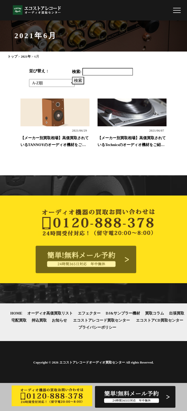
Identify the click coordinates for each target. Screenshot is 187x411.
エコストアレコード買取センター (101, 320)
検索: (76, 71)
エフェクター (89, 313)
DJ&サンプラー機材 (123, 313)
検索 (78, 80)
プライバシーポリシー (97, 327)
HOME (16, 313)
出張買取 (176, 313)
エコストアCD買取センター (159, 320)
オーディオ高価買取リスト (50, 313)
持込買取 (39, 320)
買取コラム (154, 313)
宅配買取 (19, 320)
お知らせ (59, 320)
